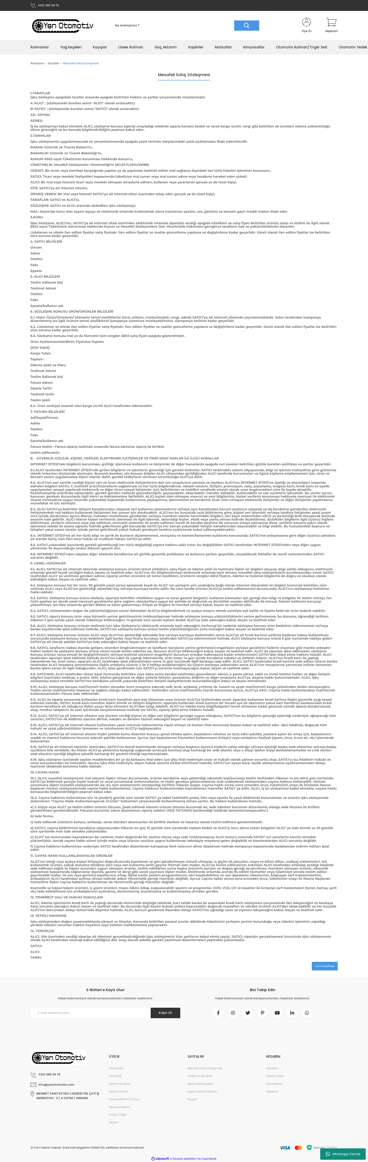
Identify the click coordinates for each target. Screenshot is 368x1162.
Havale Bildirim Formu (124, 1099)
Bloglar (193, 1099)
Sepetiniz (272, 1091)
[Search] (184, 25)
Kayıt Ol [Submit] (165, 1012)
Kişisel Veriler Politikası (202, 1091)
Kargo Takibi (117, 1115)
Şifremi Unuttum (120, 1084)
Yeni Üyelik (116, 1068)
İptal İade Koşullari (200, 1084)
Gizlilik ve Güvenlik (200, 1076)
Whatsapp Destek (343, 1154)
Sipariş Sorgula (119, 1107)
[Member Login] (307, 25)
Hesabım (272, 1068)
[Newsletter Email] (105, 1013)
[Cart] (331, 25)
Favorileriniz (274, 1084)
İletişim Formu (118, 1091)
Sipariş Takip (275, 1076)
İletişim (114, 1122)
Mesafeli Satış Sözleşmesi (205, 1068)
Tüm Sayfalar (324, 966)
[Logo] (62, 25)
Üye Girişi (115, 1076)
